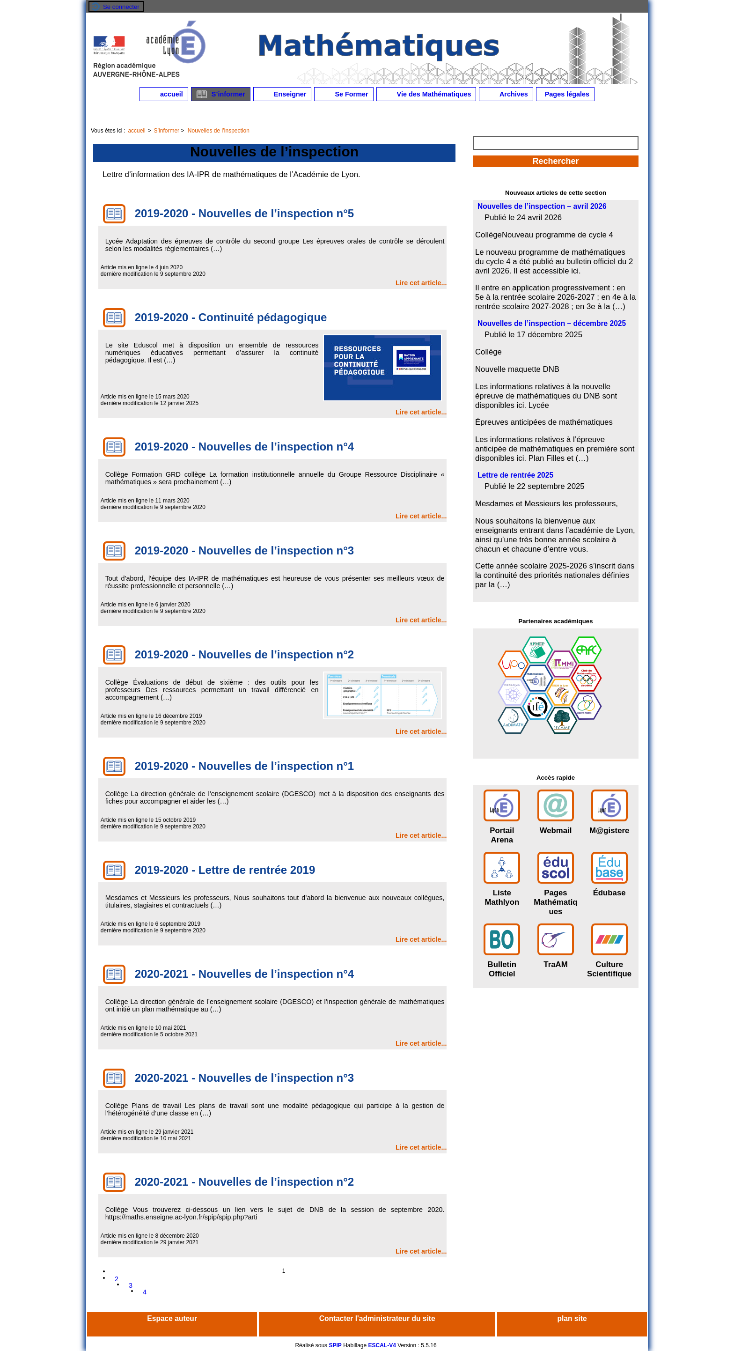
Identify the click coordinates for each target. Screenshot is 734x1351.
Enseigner (282, 94)
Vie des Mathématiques (426, 94)
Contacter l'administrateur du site (377, 1318)
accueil (164, 94)
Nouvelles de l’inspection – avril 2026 (542, 206)
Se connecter (121, 6)
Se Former (343, 94)
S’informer (220, 94)
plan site (572, 1318)
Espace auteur (172, 1318)
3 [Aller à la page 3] (130, 1285)
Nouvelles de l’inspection (219, 130)
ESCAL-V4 (382, 1345)
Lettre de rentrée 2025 (515, 475)
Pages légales (565, 94)
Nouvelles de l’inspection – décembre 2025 (551, 323)
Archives (506, 94)
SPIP (335, 1345)
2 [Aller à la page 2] (116, 1279)
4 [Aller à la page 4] (145, 1292)
